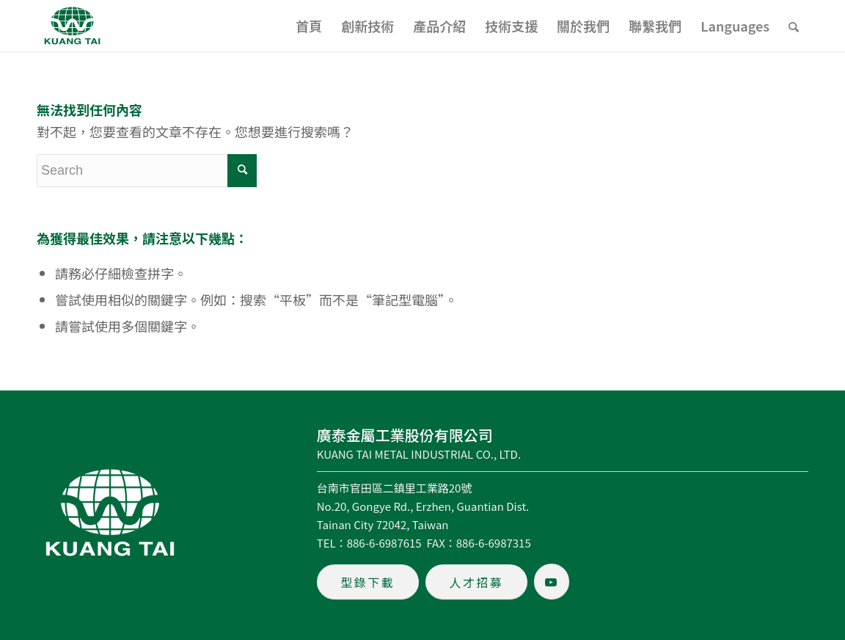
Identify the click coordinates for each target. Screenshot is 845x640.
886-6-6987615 (384, 542)
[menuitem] (309, 25)
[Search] (793, 25)
